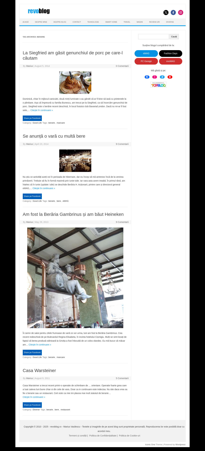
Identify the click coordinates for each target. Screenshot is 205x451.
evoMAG (170, 61)
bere (59, 201)
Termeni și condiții (78, 435)
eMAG (66, 201)
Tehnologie (93, 22)
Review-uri (154, 22)
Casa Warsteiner (39, 370)
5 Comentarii (122, 378)
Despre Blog (59, 22)
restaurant (65, 409)
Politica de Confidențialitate (102, 435)
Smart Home (111, 22)
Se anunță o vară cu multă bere (54, 136)
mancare (61, 123)
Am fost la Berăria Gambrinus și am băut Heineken (73, 214)
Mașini (140, 22)
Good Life (37, 123)
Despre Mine (41, 22)
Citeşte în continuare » (41, 110)
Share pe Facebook (32, 118)
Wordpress (180, 444)
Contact (77, 22)
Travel (127, 22)
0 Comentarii (122, 66)
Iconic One (150, 444)
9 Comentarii (122, 144)
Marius (29, 66)
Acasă (26, 22)
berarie (51, 123)
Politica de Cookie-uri (129, 435)
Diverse (170, 22)
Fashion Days (170, 53)
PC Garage (146, 61)
